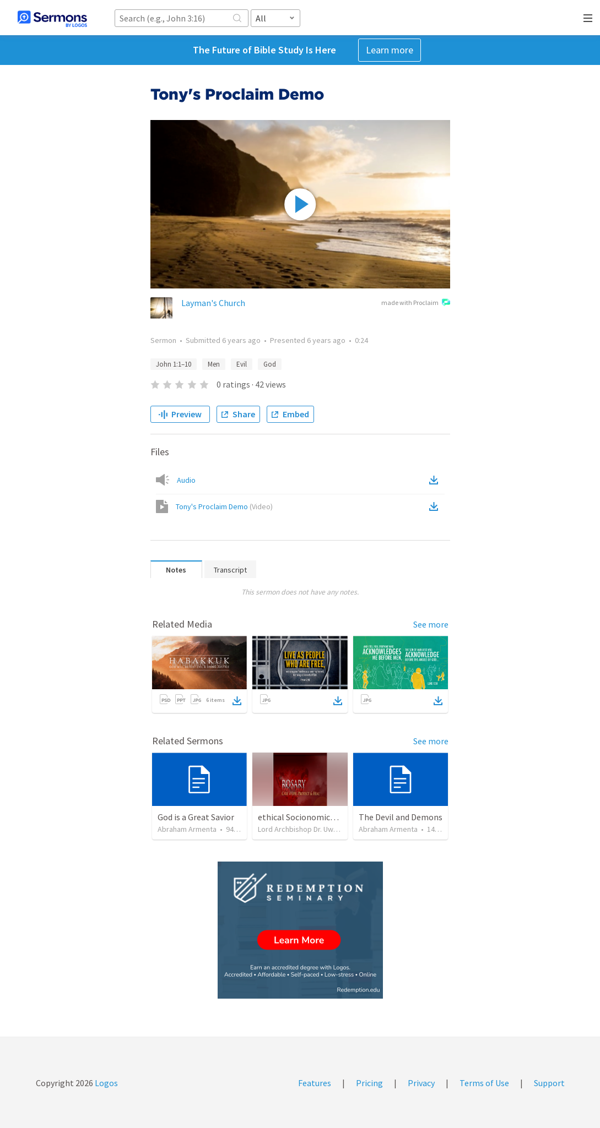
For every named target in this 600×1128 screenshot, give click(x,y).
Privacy (421, 1082)
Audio (186, 480)
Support (549, 1082)
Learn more (389, 49)
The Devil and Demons (400, 816)
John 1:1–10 (173, 364)
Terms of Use (484, 1082)
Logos (105, 1082)
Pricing (369, 1082)
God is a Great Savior (196, 816)
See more (430, 624)
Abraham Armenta (187, 829)
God (269, 364)
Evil (241, 364)
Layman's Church (213, 302)
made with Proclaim (415, 303)
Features (314, 1082)
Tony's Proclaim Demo (224, 506)
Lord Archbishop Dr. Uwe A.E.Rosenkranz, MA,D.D (337, 829)
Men (214, 364)
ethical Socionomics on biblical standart (334, 816)
